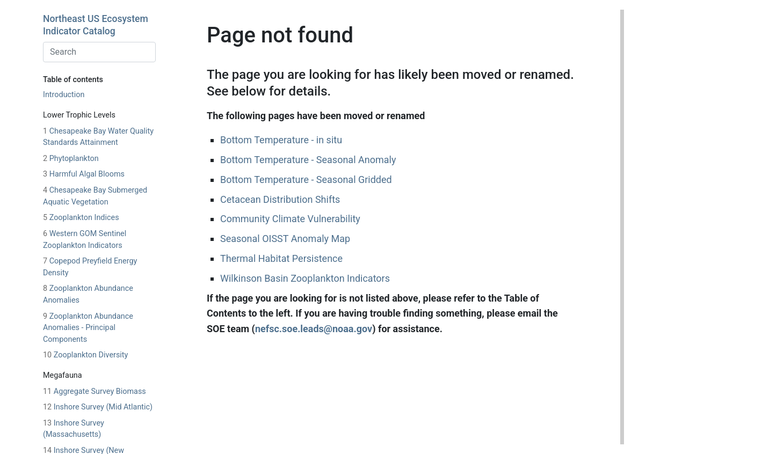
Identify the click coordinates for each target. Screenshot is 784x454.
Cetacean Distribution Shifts (280, 199)
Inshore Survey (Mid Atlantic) (98, 407)
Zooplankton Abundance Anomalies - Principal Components (88, 328)
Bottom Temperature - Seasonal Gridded (306, 179)
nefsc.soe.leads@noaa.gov (313, 328)
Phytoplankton (71, 158)
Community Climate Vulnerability (290, 218)
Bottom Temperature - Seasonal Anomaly (308, 159)
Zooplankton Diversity (85, 355)
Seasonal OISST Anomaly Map (285, 238)
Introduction (63, 94)
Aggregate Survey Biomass (94, 391)
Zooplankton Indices (81, 217)
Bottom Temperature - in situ (281, 139)
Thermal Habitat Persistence (281, 258)
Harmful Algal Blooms (84, 174)
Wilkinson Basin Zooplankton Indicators (305, 278)
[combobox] (99, 52)
